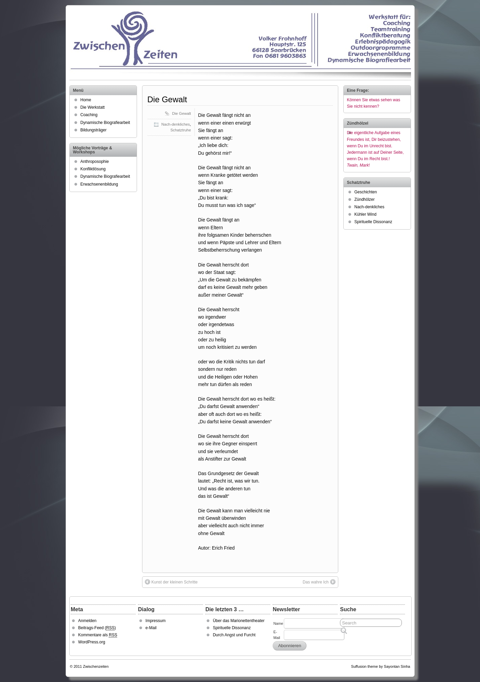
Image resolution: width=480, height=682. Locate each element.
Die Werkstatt (93, 107)
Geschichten (366, 192)
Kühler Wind (365, 214)
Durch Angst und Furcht (234, 635)
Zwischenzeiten (96, 666)
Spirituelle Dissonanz (373, 221)
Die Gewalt (167, 99)
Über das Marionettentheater (239, 620)
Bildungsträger (94, 130)
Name (278, 623)
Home (86, 100)
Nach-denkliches (175, 124)
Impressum (155, 620)
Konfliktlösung (93, 169)
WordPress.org (91, 642)
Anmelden (87, 620)
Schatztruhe (180, 130)
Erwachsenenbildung (99, 184)
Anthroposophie (95, 161)
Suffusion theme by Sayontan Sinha (380, 666)
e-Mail (151, 627)
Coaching (89, 114)
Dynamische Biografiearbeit (105, 122)
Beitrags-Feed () (97, 628)
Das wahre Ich (319, 581)
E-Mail (276, 634)
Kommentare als (97, 635)
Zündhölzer (365, 199)
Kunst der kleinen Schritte (171, 581)
